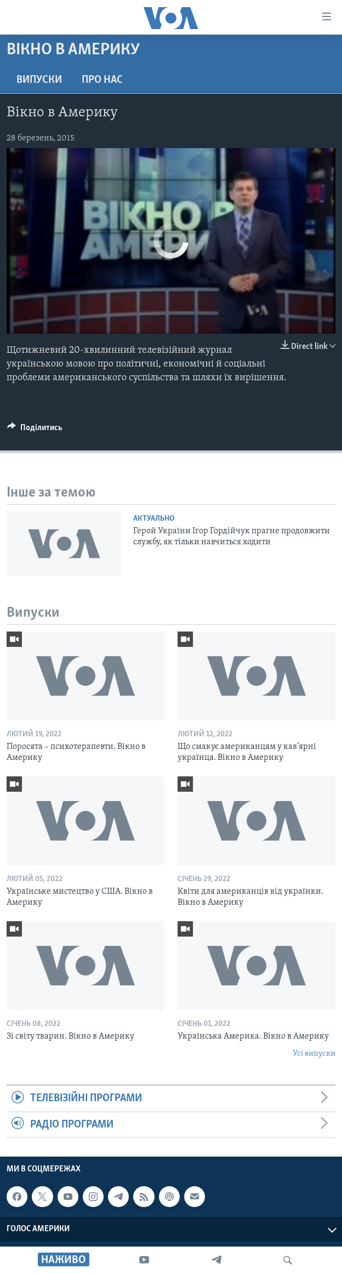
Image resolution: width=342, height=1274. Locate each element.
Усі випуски (314, 1054)
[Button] (34, 430)
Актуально (153, 519)
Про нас (102, 80)
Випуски (39, 80)
